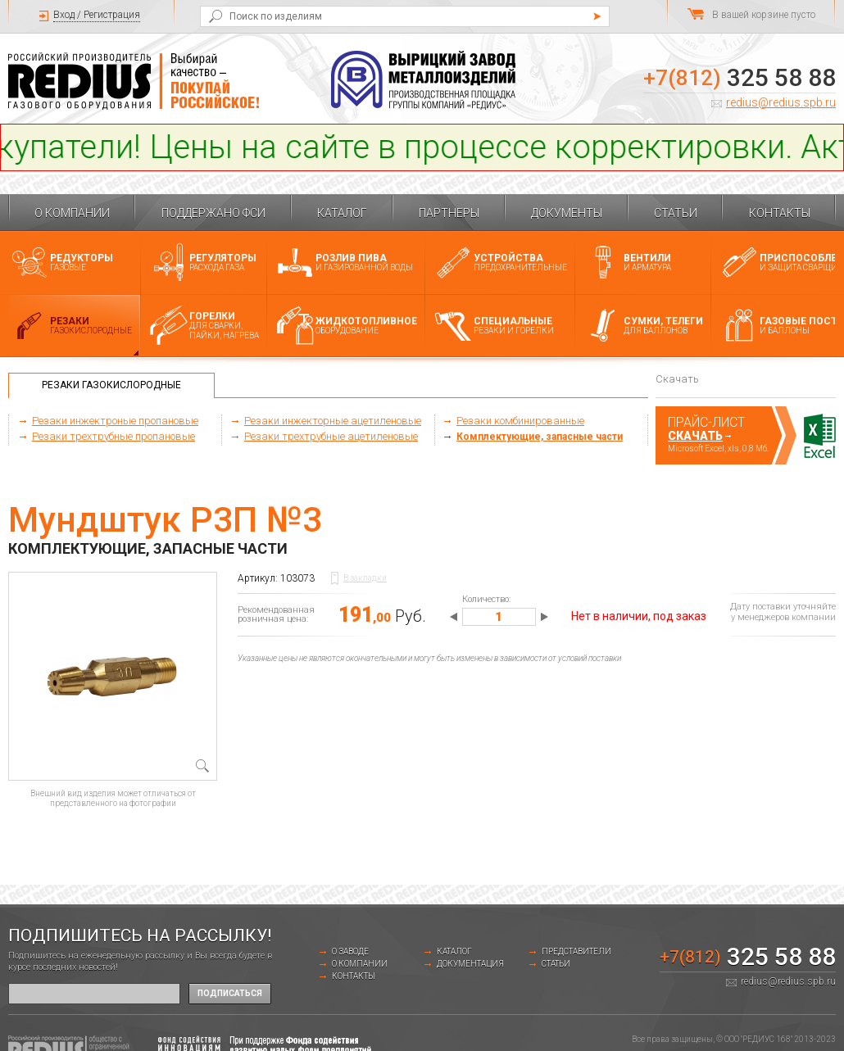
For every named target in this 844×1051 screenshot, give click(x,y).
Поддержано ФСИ (213, 213)
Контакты (779, 213)
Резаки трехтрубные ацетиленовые (331, 436)
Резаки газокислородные (111, 385)
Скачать (695, 435)
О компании (72, 213)
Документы (566, 213)
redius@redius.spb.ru (781, 102)
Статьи (675, 213)
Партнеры (449, 213)
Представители (576, 951)
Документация (470, 963)
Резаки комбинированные (520, 421)
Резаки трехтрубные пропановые (113, 436)
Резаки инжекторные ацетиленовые (332, 421)
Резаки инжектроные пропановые (115, 421)
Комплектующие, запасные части (539, 436)
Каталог (342, 213)
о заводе (350, 951)
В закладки (365, 577)
